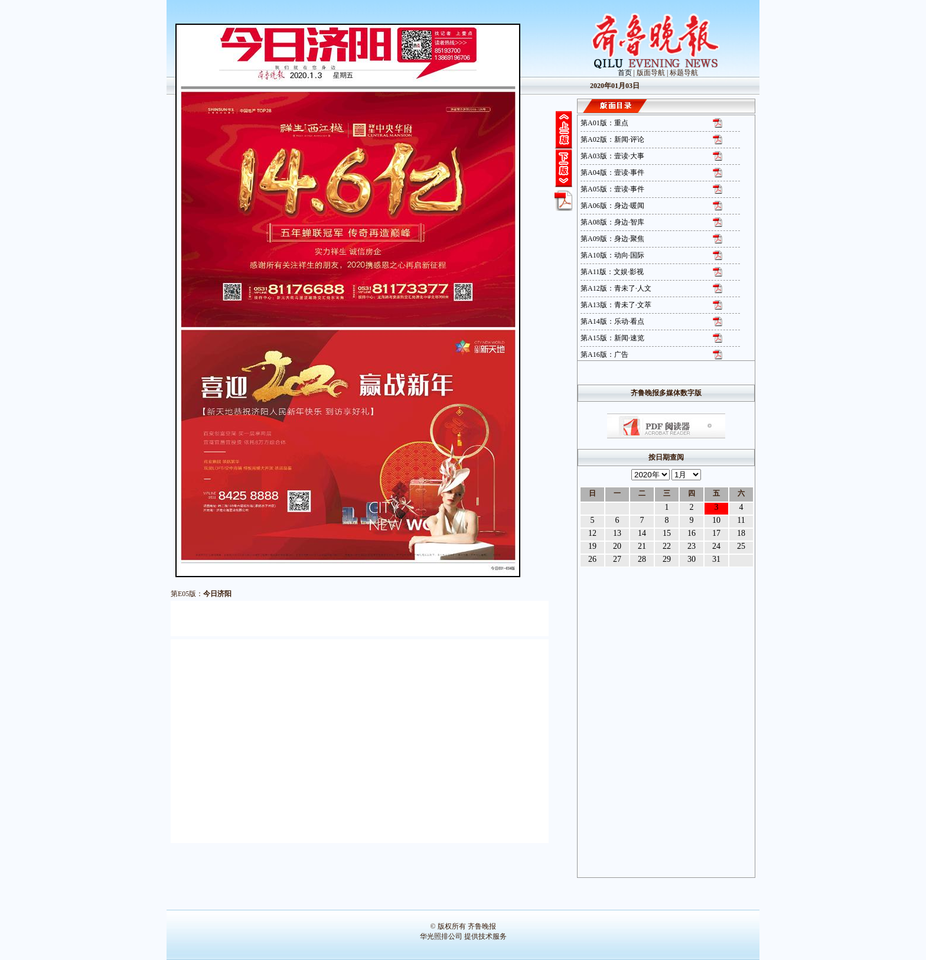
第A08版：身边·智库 (612, 222)
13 (617, 533)
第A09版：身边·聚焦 (612, 239)
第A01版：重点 (604, 123)
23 (691, 546)
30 (691, 559)
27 (617, 559)
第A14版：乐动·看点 (612, 321)
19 (592, 546)
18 (741, 533)
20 (617, 546)
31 (716, 559)
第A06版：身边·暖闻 (612, 205)
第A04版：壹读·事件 (612, 172)
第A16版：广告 (604, 354)
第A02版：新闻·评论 (612, 139)
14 (642, 533)
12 (592, 533)
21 (642, 546)
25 (741, 546)
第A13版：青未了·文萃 (616, 305)
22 (667, 546)
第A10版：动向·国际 (612, 255)
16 (691, 533)
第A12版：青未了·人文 (616, 288)
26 (592, 559)
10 (716, 520)
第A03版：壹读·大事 (612, 156)
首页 (625, 73)
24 (716, 546)
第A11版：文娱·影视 (612, 272)
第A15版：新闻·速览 (612, 338)
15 (667, 533)
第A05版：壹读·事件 (612, 189)
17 (716, 533)
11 (741, 520)
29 (667, 559)
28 (642, 559)
